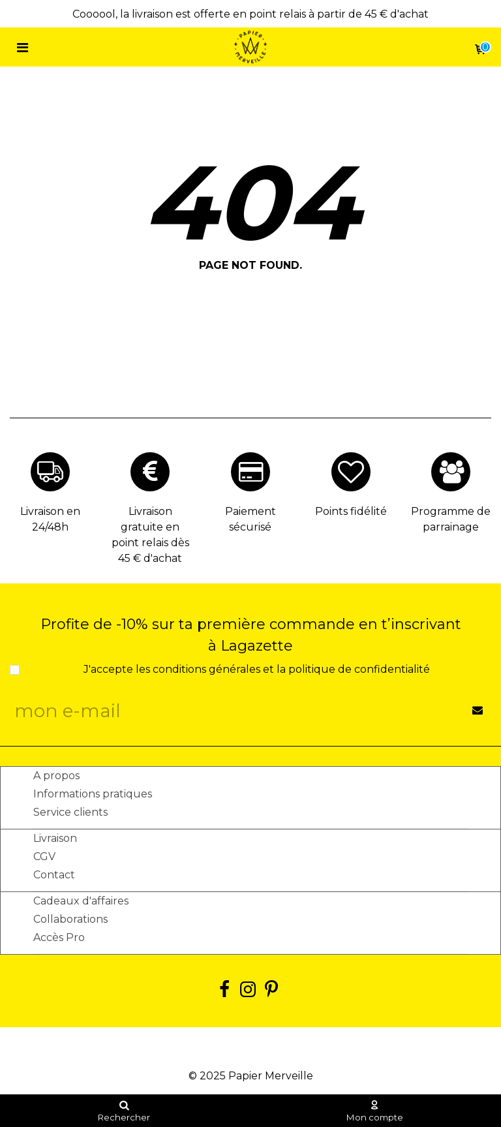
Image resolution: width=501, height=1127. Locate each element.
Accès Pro (59, 937)
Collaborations (70, 919)
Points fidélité (351, 511)
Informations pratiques (92, 794)
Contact (54, 875)
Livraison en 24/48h (50, 519)
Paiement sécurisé (250, 519)
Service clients (70, 812)
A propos (56, 775)
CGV (44, 856)
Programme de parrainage (451, 519)
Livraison (55, 838)
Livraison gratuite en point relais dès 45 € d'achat (150, 534)
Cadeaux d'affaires (81, 901)
